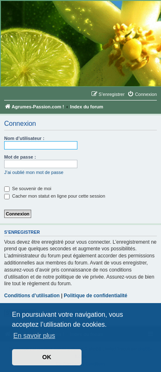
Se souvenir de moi (27, 188)
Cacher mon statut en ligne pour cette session (54, 195)
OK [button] (47, 357)
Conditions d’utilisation (31, 296)
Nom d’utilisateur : (24, 138)
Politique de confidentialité (95, 296)
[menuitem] (142, 94)
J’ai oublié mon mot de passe (33, 172)
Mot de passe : (20, 156)
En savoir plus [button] (34, 335)
